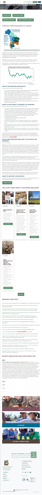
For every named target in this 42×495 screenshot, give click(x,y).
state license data (6, 151)
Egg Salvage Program (10, 120)
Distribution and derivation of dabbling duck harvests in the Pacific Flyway (27, 50)
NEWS (23, 469)
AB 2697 (32, 367)
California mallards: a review (8, 339)
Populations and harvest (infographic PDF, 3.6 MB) (13, 343)
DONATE (5, 472)
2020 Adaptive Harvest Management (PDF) (11, 321)
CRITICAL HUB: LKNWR (6, 319)
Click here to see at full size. (8, 50)
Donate (35, 2)
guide (12, 117)
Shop (39, 2)
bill (11, 115)
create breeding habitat (25, 20)
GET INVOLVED (26, 467)
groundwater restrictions (11, 101)
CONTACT (6, 480)
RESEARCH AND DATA (9, 20)
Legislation (6, 15)
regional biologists (10, 108)
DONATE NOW (7, 182)
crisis (5, 95)
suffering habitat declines (21, 366)
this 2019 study (14, 163)
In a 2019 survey (14, 376)
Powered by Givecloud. (19, 490)
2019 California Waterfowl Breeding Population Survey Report (15, 327)
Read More (8, 224)
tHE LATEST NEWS (18, 15)
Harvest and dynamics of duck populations (11, 348)
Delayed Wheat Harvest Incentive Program (15, 124)
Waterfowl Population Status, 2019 (9, 329)
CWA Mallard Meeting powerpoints (9, 331)
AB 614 (26, 362)
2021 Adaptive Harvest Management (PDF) (11, 303)
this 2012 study (22, 163)
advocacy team (9, 113)
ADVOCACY (25, 465)
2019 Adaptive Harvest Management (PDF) (11, 325)
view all (21, 294)
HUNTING (25, 463)
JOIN (4, 474)
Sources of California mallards (8, 334)
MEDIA (5, 478)
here (27, 135)
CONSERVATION (27, 461)
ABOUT (5, 476)
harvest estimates (9, 153)
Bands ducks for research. (10, 119)
